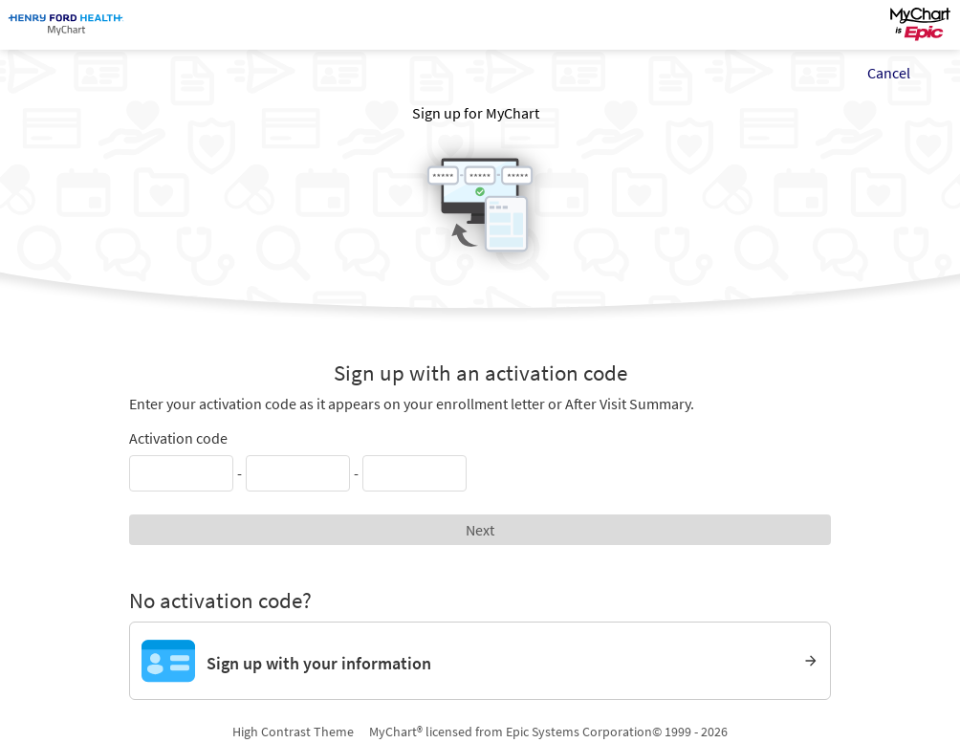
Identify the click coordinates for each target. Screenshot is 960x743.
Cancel (888, 72)
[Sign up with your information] (480, 661)
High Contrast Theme (293, 731)
